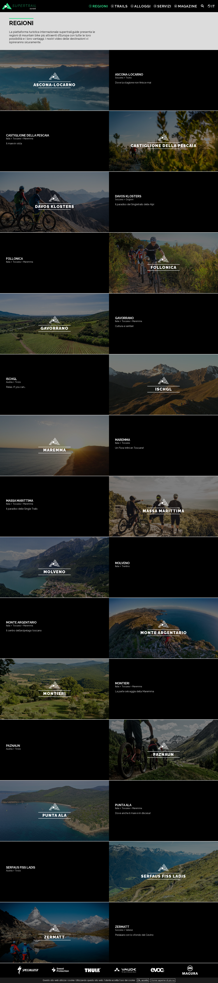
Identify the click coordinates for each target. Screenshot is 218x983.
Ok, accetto (143, 980)
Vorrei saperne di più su (163, 980)
